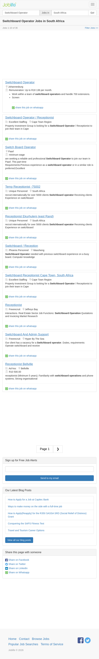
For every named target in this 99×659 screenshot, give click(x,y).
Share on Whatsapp (17, 572)
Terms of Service (52, 644)
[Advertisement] (49, 55)
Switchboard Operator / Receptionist (29, 117)
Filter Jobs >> (91, 28)
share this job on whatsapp (27, 107)
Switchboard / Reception (21, 246)
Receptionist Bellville (19, 364)
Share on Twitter (15, 564)
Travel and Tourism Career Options (26, 530)
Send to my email (49, 478)
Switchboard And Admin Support (27, 334)
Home (12, 639)
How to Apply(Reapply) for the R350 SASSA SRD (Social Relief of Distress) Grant (47, 515)
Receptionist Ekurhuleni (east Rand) (29, 216)
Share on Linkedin (16, 568)
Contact (24, 639)
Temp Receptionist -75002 (22, 186)
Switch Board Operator (20, 147)
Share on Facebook (17, 560)
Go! (92, 12)
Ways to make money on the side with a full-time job (35, 506)
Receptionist (13, 305)
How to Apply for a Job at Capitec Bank (28, 499)
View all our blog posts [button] (19, 540)
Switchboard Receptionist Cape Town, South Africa (39, 275)
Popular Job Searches (23, 644)
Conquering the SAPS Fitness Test (26, 523)
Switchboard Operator (20, 82)
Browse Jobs (40, 639)
